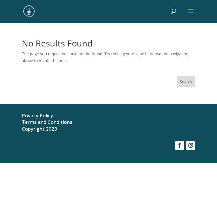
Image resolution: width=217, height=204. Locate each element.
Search (186, 81)
